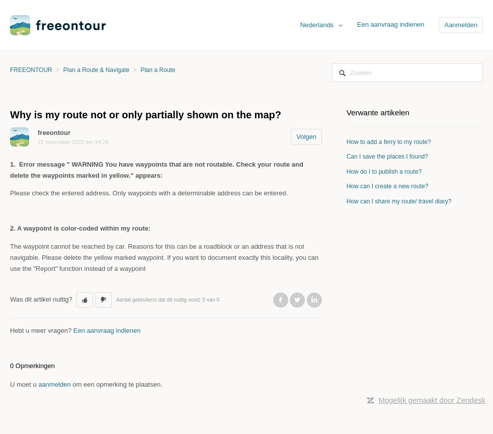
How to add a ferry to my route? (389, 142)
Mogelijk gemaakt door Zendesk (431, 400)
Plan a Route (157, 70)
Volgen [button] (306, 136)
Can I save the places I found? (387, 156)
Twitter (297, 300)
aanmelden (54, 384)
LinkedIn (314, 300)
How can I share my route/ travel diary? (399, 201)
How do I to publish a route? (384, 171)
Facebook (280, 300)
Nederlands (318, 25)
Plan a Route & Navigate (96, 70)
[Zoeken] (407, 72)
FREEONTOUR (31, 70)
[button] (84, 300)
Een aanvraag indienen (391, 24)
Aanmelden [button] (460, 25)
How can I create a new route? (388, 186)
